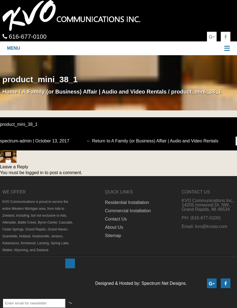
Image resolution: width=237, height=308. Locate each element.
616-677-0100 (24, 36)
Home (10, 92)
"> (71, 263)
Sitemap (113, 235)
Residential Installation (127, 202)
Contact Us (116, 219)
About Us (114, 227)
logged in (35, 172)
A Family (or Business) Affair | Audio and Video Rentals (94, 92)
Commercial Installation (128, 210)
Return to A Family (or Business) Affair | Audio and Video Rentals (152, 141)
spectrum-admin (16, 141)
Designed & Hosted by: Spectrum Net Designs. (141, 283)
